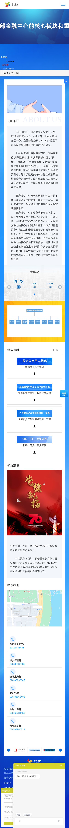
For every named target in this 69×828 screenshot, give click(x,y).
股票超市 (8, 772)
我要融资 (8, 776)
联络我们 (27, 815)
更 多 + (57, 349)
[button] (9, 287)
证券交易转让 (11, 780)
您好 (18, 815)
